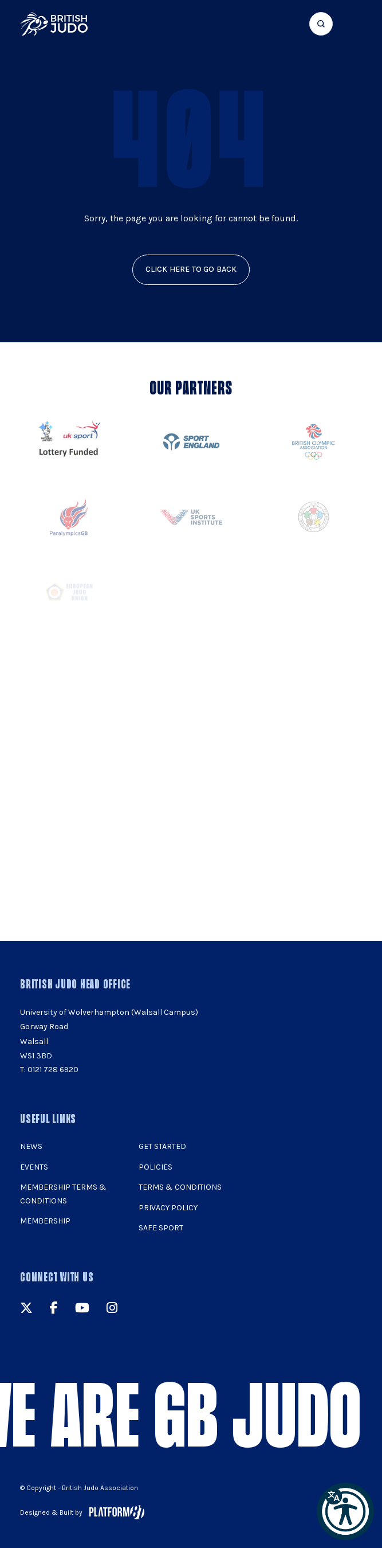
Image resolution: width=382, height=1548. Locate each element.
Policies (155, 1167)
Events (34, 1167)
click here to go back (191, 269)
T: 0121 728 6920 (49, 1069)
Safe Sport (161, 1228)
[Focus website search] (321, 24)
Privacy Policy (168, 1208)
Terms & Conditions (180, 1187)
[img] (54, 24)
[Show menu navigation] (354, 24)
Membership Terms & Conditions (63, 1194)
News (31, 1146)
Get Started (162, 1146)
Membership (45, 1221)
